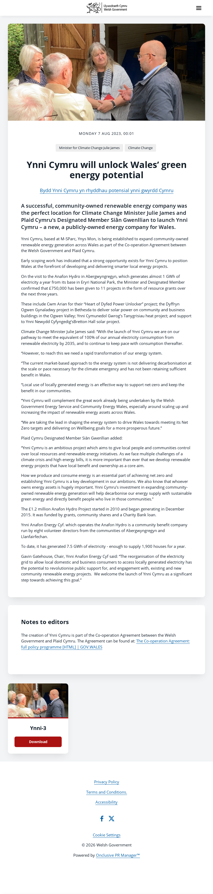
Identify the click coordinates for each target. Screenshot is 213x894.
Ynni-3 (38, 728)
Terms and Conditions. (106, 792)
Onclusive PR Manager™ (118, 855)
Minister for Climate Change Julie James (89, 147)
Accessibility (106, 802)
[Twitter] (111, 818)
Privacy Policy (106, 781)
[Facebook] (102, 818)
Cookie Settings (106, 834)
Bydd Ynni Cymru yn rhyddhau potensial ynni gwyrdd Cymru (106, 190)
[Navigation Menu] (198, 7)
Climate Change (140, 147)
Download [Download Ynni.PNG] (38, 741)
